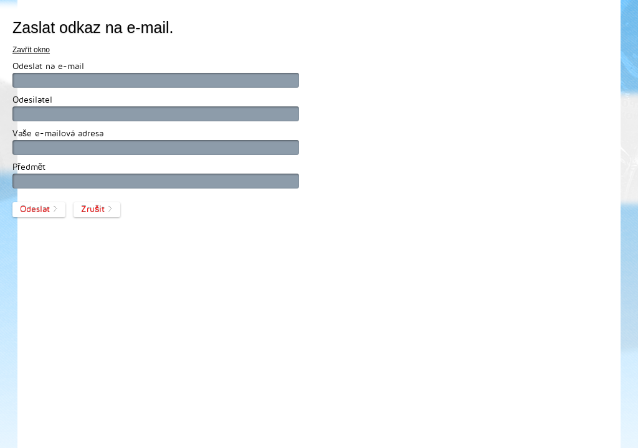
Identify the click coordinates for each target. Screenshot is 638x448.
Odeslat (35, 208)
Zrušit (93, 208)
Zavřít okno (31, 49)
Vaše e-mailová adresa (57, 133)
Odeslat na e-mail (48, 65)
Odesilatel (32, 99)
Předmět (28, 166)
